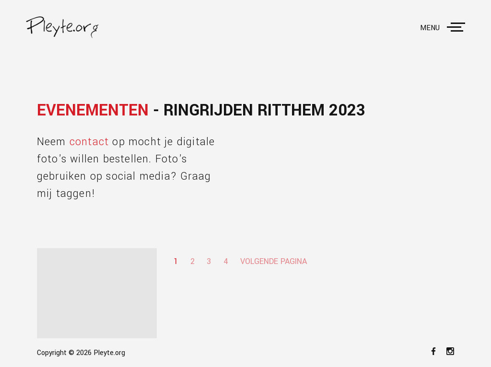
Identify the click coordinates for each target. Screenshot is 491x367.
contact (89, 141)
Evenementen (93, 110)
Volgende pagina (273, 261)
